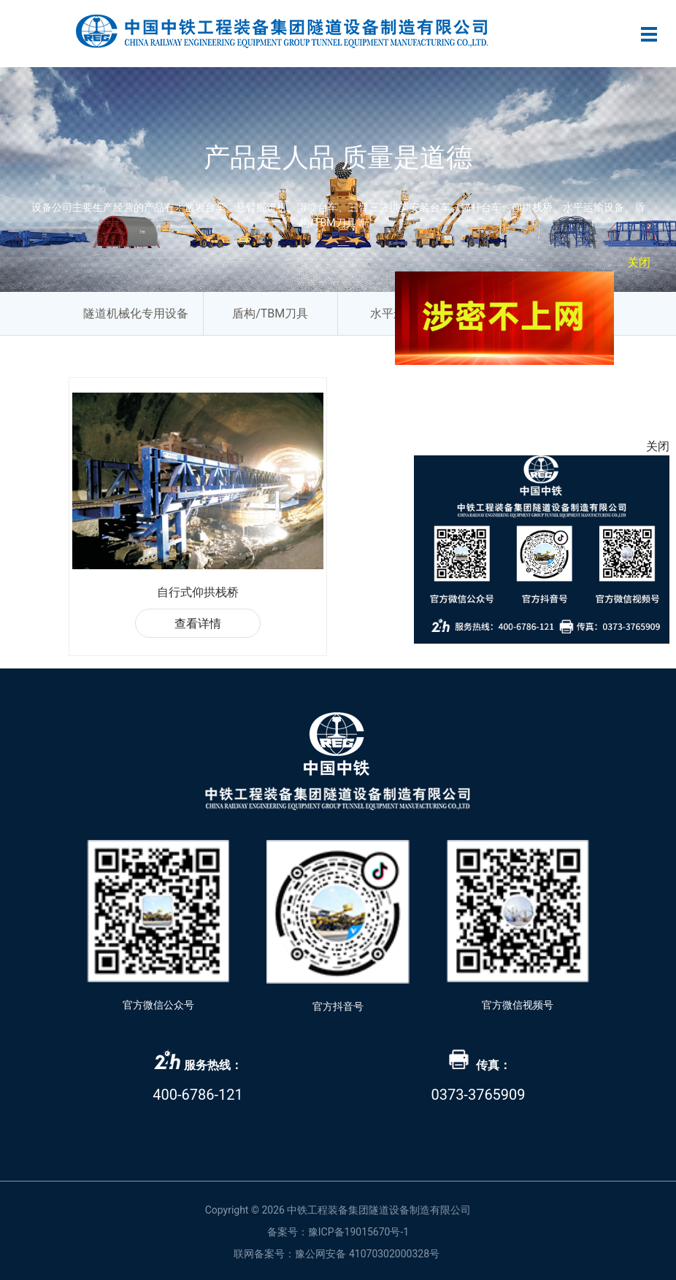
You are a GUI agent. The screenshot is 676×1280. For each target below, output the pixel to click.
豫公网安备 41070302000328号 (367, 1254)
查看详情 (197, 624)
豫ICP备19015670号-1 (358, 1232)
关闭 (642, 258)
